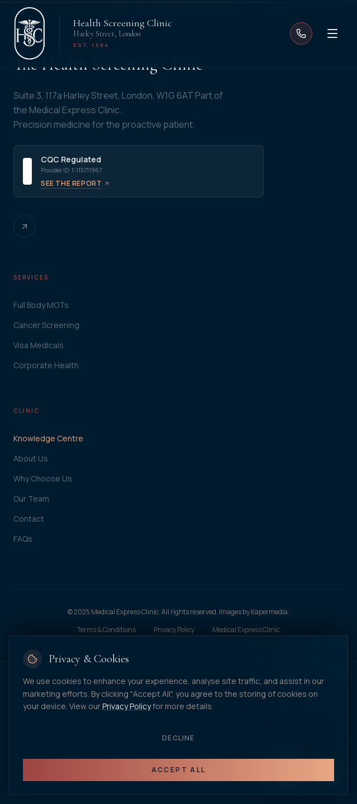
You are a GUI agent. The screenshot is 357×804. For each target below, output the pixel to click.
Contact (28, 518)
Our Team (31, 498)
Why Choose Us (42, 478)
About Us (30, 458)
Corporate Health (46, 365)
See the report (75, 183)
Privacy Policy (174, 629)
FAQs (22, 538)
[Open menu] (332, 33)
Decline (178, 738)
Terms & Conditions (106, 629)
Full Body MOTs (41, 305)
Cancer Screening (46, 325)
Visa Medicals (38, 345)
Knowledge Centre (48, 438)
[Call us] (301, 33)
